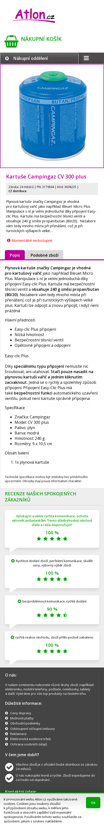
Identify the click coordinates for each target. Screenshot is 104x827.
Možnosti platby (22, 718)
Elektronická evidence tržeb (30, 739)
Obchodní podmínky (25, 723)
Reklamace (18, 734)
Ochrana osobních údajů (28, 744)
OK (93, 802)
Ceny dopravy (20, 713)
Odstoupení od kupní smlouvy (32, 728)
